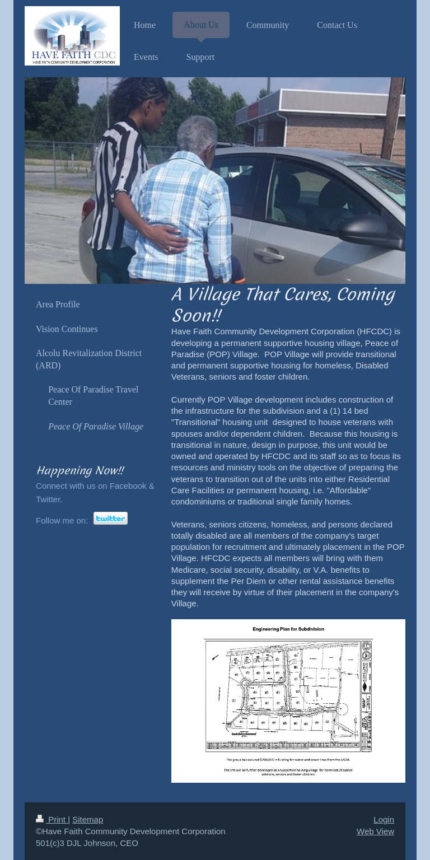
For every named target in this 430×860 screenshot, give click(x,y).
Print (52, 819)
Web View (375, 831)
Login (383, 819)
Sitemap (87, 819)
